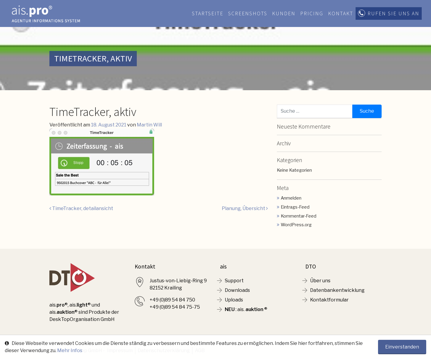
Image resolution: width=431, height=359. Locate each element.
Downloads (237, 290)
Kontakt (340, 13)
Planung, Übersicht (245, 208)
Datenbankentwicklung (337, 290)
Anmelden (291, 198)
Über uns (320, 280)
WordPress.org (296, 224)
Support (234, 280)
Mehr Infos (69, 350)
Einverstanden (402, 347)
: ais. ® (246, 309)
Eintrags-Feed (295, 207)
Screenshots (247, 13)
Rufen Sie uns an (393, 13)
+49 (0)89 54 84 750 (172, 300)
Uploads (234, 300)
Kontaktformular (329, 300)
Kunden (283, 13)
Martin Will (149, 125)
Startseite (207, 13)
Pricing (311, 13)
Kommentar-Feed (298, 216)
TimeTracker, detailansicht (81, 208)
